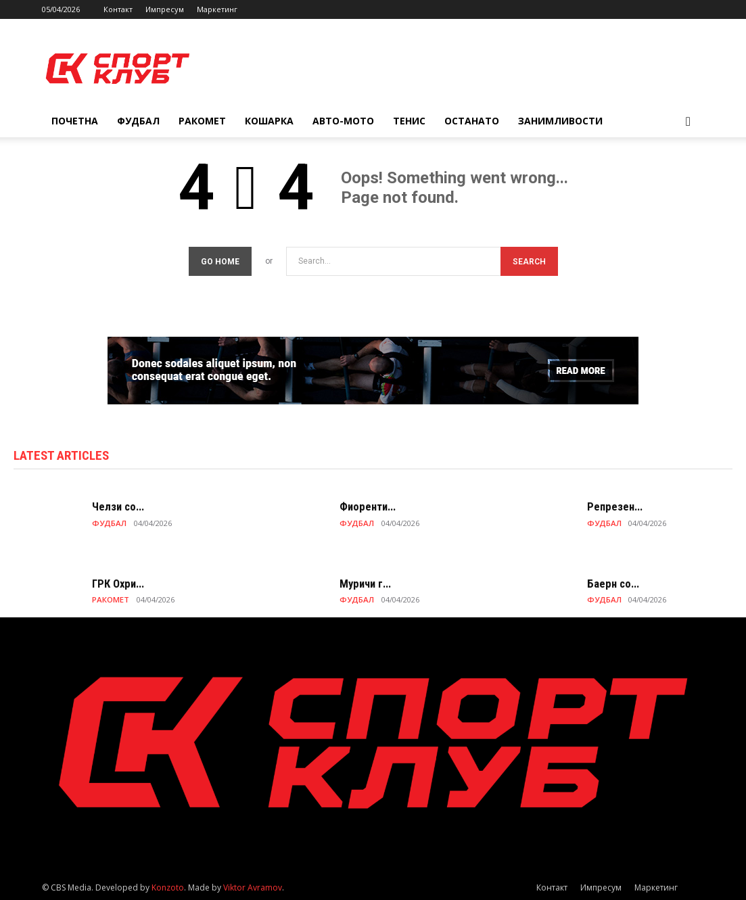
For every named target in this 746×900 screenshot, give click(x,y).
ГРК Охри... (116, 584)
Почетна (74, 120)
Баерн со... (611, 584)
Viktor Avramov (252, 887)
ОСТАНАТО (471, 120)
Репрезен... (612, 507)
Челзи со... (116, 507)
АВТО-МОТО (343, 120)
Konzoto (167, 887)
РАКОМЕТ (202, 120)
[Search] (529, 261)
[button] (688, 122)
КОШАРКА (269, 120)
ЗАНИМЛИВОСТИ (560, 120)
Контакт (118, 9)
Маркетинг (217, 9)
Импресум (164, 9)
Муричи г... (364, 584)
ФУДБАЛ (138, 120)
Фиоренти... (367, 507)
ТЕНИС (409, 120)
